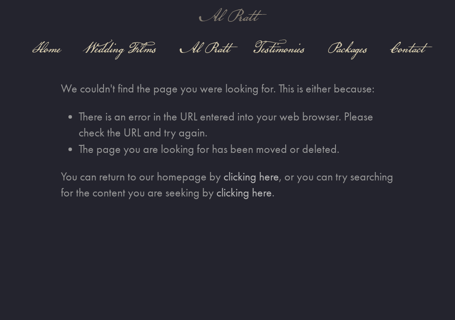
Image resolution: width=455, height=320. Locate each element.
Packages (347, 48)
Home (46, 48)
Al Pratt (227, 16)
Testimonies (278, 48)
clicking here (251, 177)
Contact (406, 48)
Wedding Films (119, 48)
